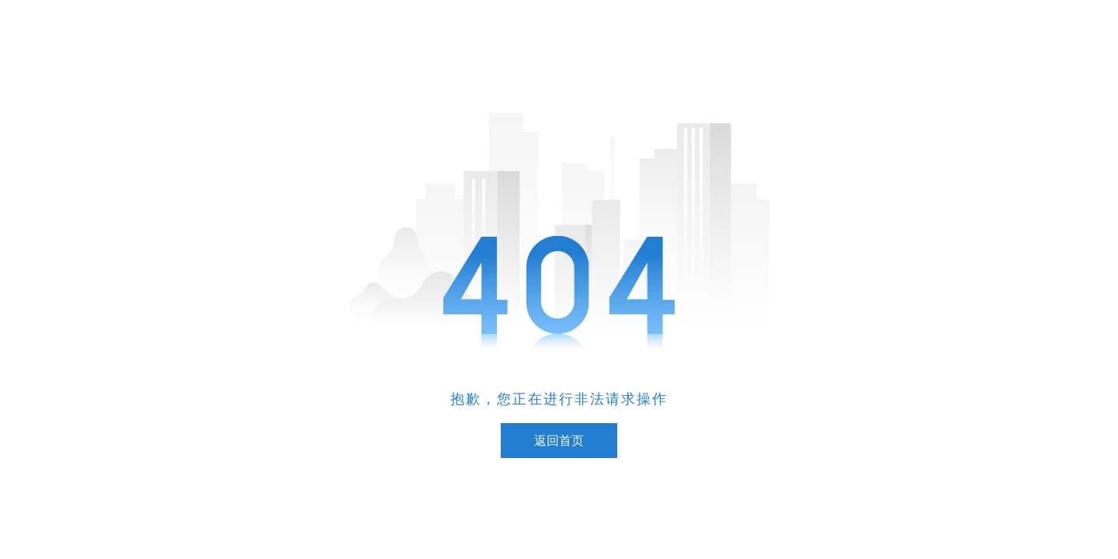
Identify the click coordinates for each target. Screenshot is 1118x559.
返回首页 (559, 440)
